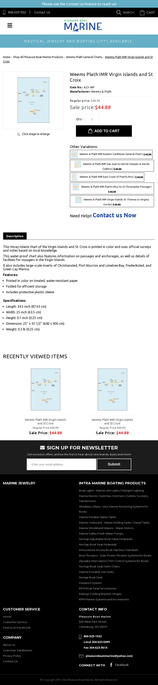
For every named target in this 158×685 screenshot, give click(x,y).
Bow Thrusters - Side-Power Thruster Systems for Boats (115, 555)
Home (7, 616)
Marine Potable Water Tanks (97, 517)
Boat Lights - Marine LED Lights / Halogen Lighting (111, 490)
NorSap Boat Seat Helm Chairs (99, 566)
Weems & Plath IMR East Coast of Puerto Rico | (107, 177)
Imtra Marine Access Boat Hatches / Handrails (108, 550)
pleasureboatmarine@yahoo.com (109, 656)
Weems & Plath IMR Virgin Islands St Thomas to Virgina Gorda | (112, 201)
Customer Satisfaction (17, 650)
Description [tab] (14, 236)
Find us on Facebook (17, 627)
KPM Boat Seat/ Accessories (97, 588)
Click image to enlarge (36, 134)
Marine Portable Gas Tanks (96, 572)
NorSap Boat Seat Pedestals (98, 544)
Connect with (92, 665)
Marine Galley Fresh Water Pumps (101, 533)
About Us (9, 644)
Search (128, 12)
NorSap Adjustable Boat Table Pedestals (105, 539)
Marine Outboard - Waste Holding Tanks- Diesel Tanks (114, 522)
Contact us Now (114, 215)
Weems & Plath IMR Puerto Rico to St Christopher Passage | (112, 188)
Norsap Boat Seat (90, 577)
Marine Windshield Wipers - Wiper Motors (106, 528)
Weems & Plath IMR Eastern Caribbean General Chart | (111, 154)
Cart (150, 12)
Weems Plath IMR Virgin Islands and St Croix (45, 421)
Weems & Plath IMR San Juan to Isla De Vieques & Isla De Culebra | (112, 165)
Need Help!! (81, 216)
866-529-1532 (17, 12)
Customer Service (15, 622)
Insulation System (90, 582)
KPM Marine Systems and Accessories (104, 599)
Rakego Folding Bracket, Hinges (100, 593)
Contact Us (42, 12)
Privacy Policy (12, 655)
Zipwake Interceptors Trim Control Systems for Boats (114, 561)
